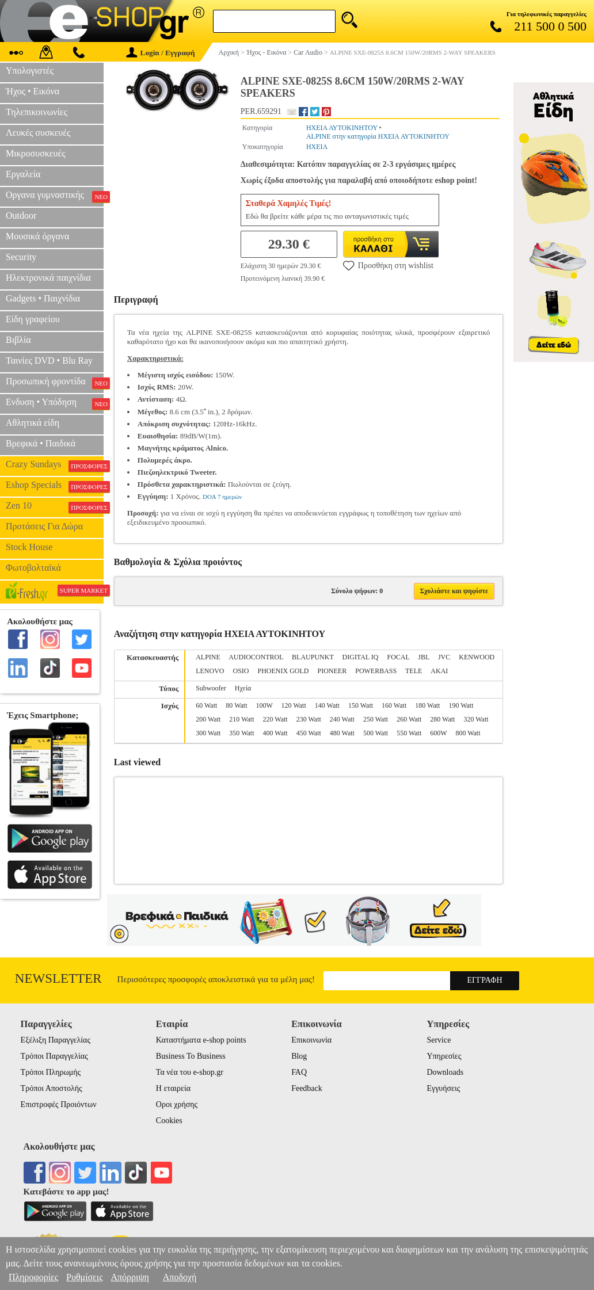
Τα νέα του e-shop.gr (189, 1072)
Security (21, 257)
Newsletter (58, 978)
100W (264, 705)
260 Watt (409, 719)
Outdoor (21, 215)
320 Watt (475, 719)
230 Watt (308, 719)
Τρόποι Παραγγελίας (54, 1056)
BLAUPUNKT (312, 657)
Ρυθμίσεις (84, 1277)
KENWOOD (476, 657)
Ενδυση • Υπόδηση (55, 403)
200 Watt (208, 719)
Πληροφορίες (33, 1277)
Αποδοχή (180, 1277)
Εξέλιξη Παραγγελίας (55, 1040)
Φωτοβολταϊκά (33, 568)
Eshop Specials (55, 486)
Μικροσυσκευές (36, 153)
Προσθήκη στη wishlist (388, 265)
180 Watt (427, 705)
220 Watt (275, 719)
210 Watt (241, 719)
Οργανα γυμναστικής (55, 196)
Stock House (29, 547)
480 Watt (342, 733)
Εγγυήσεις (443, 1088)
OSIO (241, 671)
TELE (413, 671)
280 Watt (442, 719)
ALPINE (208, 657)
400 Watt (275, 733)
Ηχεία (243, 688)
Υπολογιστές (30, 70)
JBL (423, 657)
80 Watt (236, 705)
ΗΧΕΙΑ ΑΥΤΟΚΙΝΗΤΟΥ (342, 128)
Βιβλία (18, 340)
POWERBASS (376, 671)
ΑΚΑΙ (439, 671)
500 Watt (375, 733)
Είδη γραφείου (33, 319)
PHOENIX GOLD (283, 671)
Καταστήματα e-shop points (201, 1040)
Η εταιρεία (173, 1088)
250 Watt (375, 719)
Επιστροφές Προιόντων (59, 1104)
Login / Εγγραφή (160, 52)
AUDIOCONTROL (256, 657)
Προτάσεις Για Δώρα (44, 526)
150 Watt (360, 705)
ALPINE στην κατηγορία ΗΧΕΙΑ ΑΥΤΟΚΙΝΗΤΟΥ (378, 136)
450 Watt (308, 733)
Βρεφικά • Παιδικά (40, 443)
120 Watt (293, 705)
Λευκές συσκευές (38, 133)
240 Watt (342, 719)
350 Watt (241, 733)
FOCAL (398, 657)
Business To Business (191, 1056)
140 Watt (327, 705)
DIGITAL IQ (360, 657)
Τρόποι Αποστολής (51, 1088)
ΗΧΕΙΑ (317, 147)
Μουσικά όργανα (37, 236)
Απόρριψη (129, 1277)
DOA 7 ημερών (222, 496)
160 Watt (394, 705)
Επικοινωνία (311, 1040)
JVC (444, 657)
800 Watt (467, 733)
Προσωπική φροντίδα (55, 382)
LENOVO (210, 671)
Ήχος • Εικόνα (32, 91)
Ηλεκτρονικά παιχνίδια (48, 278)
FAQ (299, 1072)
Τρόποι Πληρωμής (51, 1072)
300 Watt (208, 733)
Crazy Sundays (55, 465)
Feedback (306, 1088)
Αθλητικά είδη (32, 423)
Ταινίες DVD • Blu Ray (49, 360)
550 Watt (409, 733)
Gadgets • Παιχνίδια (43, 298)
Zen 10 (55, 507)
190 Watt (460, 705)
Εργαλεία (23, 174)
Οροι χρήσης (176, 1104)
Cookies (169, 1120)
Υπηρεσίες (444, 1056)
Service (439, 1040)
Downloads (445, 1072)
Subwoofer (211, 688)
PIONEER (332, 671)
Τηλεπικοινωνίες (36, 112)
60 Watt (206, 705)
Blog (299, 1056)
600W (438, 733)
